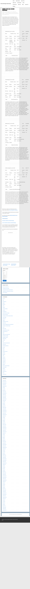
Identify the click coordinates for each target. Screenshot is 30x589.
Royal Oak (4, 354)
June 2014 (4, 484)
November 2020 (4, 393)
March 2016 (4, 454)
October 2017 (4, 430)
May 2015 (4, 468)
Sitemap (14, 6)
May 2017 (4, 437)
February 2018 (4, 424)
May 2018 (4, 420)
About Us (19, 4)
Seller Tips (14, 2)
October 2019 (4, 400)
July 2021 (4, 387)
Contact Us (26, 4)
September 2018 (4, 414)
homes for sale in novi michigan (13, 13)
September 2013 (4, 497)
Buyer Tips (4, 304)
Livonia (3, 327)
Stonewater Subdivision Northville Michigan (8, 220)
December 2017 (4, 427)
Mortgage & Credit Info (5, 337)
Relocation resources (5, 351)
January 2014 (4, 491)
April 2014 (4, 487)
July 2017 (4, 434)
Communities (19, 2)
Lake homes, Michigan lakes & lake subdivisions (8, 324)
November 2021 (4, 383)
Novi (10, 12)
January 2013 (4, 508)
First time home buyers (5, 314)
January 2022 (4, 380)
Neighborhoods (4, 338)
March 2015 (4, 471)
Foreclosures (15, 4)
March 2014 (4, 488)
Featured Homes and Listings (6, 12)
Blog (23, 4)
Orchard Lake (4, 344)
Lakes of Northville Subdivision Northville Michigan (9, 222)
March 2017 (4, 440)
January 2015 (4, 474)
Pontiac (3, 348)
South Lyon (4, 358)
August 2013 (4, 498)
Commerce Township (5, 308)
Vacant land (4, 361)
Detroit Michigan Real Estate (6, 3)
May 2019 (4, 403)
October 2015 (4, 461)
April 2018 (4, 421)
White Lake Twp (4, 371)
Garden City (4, 318)
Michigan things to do (5, 331)
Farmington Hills (4, 311)
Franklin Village (4, 317)
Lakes (23, 2)
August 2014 (4, 481)
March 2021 (4, 390)
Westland (4, 368)
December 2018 (4, 410)
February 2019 (4, 407)
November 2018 (4, 411)
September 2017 (4, 431)
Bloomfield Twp (4, 301)
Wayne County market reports (6, 365)
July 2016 (4, 450)
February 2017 (4, 441)
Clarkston (4, 307)
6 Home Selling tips (5, 292)
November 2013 (4, 494)
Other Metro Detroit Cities (5, 345)
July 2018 (4, 417)
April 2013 (4, 504)
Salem (3, 355)
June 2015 (4, 467)
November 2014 (4, 477)
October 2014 (4, 478)
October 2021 (4, 384)
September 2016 (4, 447)
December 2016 (4, 444)
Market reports (4, 328)
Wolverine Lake (4, 374)
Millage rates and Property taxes (6, 334)
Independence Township (5, 321)
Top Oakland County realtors (6, 288)
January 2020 (4, 397)
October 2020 (4, 394)
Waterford (4, 364)
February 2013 (4, 507)
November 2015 (4, 460)
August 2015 (4, 464)
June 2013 (4, 501)
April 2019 (4, 404)
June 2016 (4, 451)
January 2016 (4, 457)
